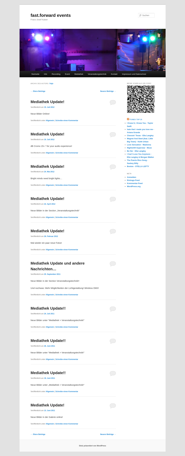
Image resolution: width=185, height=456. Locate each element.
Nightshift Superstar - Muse (139, 148)
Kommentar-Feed (135, 183)
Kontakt (114, 74)
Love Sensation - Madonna (139, 145)
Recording (56, 74)
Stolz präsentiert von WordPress (92, 446)
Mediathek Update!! (48, 308)
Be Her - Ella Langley (136, 151)
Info (45, 74)
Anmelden (131, 177)
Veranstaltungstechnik (97, 74)
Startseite (35, 74)
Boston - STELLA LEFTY (138, 166)
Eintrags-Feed (133, 180)
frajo (51, 83)
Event (67, 74)
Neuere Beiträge (108, 91)
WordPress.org (134, 186)
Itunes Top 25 (136, 119)
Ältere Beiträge (38, 91)
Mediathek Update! (47, 102)
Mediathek (78, 74)
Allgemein (50, 120)
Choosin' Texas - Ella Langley (140, 135)
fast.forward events (51, 15)
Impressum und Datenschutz (134, 74)
